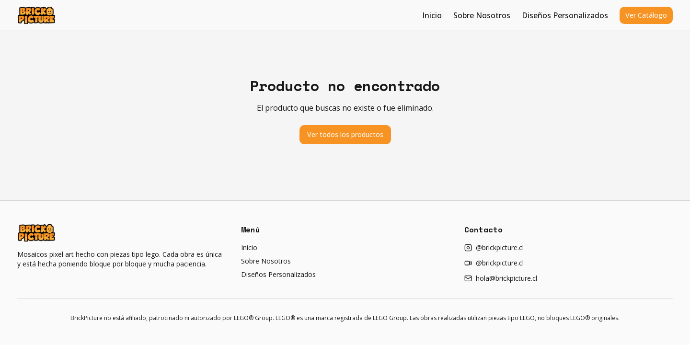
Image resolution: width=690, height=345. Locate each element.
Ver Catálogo (646, 15)
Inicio (432, 15)
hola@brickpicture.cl (500, 278)
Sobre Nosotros (481, 15)
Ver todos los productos (345, 134)
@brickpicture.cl (494, 247)
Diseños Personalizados (565, 15)
